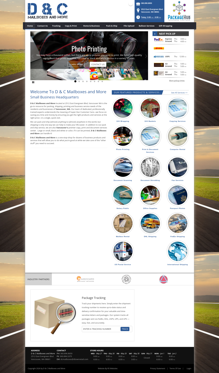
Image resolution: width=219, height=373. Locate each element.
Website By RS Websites (108, 368)
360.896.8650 (146, 3)
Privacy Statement (157, 368)
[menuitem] (30, 25)
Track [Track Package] (125, 329)
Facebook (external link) (131, 3)
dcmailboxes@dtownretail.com (74, 359)
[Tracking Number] (102, 329)
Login (189, 368)
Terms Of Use (175, 368)
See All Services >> (179, 92)
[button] (148, 18)
